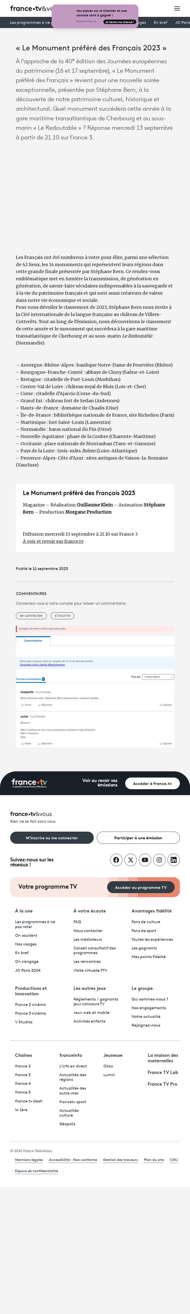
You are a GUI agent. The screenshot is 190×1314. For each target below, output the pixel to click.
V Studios (23, 1022)
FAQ (77, 922)
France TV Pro (162, 1083)
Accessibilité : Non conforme (73, 1159)
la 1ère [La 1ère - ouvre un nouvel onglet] (21, 1110)
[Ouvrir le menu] (177, 8)
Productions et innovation (31, 991)
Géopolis (67, 1124)
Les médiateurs (87, 940)
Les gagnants (144, 948)
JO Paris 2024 (28, 971)
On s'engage (27, 962)
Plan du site (154, 1159)
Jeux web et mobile (91, 1013)
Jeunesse (112, 1055)
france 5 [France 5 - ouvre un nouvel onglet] (23, 1093)
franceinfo (70, 1055)
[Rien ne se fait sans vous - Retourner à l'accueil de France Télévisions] (95, 818)
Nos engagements (149, 1008)
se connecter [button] (31, 616)
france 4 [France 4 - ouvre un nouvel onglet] (23, 1084)
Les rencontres (87, 962)
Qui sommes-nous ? (150, 999)
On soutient (26, 936)
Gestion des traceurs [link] (120, 1159)
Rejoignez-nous (146, 1026)
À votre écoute (89, 910)
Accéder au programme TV (141, 887)
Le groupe (142, 988)
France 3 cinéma (30, 1014)
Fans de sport (144, 931)
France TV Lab (163, 1072)
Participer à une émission (138, 837)
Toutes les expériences (152, 940)
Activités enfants (89, 1022)
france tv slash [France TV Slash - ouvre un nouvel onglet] (29, 1101)
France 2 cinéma (30, 1005)
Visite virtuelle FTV (90, 971)
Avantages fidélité (152, 910)
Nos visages (26, 944)
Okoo (108, 1066)
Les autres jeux (89, 988)
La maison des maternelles (163, 1058)
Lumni (109, 1075)
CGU (174, 1159)
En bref (160, 23)
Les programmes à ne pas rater (39, 23)
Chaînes (23, 1055)
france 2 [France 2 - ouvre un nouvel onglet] (23, 1066)
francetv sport (72, 1102)
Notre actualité (146, 1017)
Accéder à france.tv (152, 783)
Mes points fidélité (149, 957)
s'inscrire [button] (62, 616)
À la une (24, 910)
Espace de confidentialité (36, 1170)
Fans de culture (146, 922)
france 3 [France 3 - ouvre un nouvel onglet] (23, 1075)
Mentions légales (29, 1159)
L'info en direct (73, 1066)
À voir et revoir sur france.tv (53, 541)
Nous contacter (88, 931)
